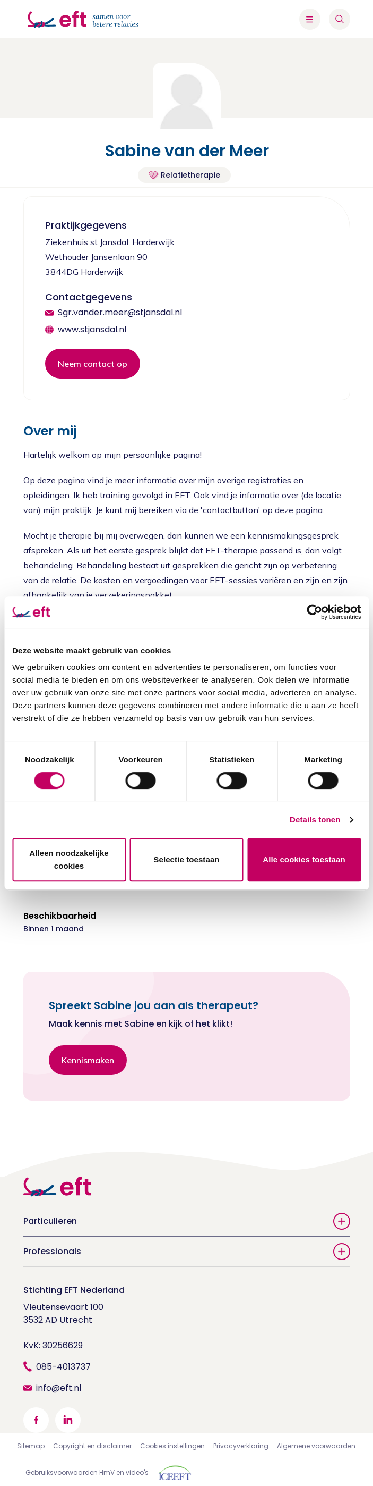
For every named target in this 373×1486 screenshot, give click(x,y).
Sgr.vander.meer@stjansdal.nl (120, 312)
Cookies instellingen (172, 1445)
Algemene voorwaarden (316, 1445)
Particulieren (186, 1221)
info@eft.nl (58, 1388)
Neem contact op (92, 363)
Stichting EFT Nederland (74, 1290)
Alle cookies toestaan (304, 859)
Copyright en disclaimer (92, 1445)
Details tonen (315, 819)
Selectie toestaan (186, 859)
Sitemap (31, 1445)
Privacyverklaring (240, 1445)
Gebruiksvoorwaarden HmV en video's (87, 1472)
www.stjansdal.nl (92, 329)
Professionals (186, 1251)
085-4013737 (63, 1367)
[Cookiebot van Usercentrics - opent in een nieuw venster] (314, 612)
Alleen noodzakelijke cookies (69, 859)
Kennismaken (88, 1060)
